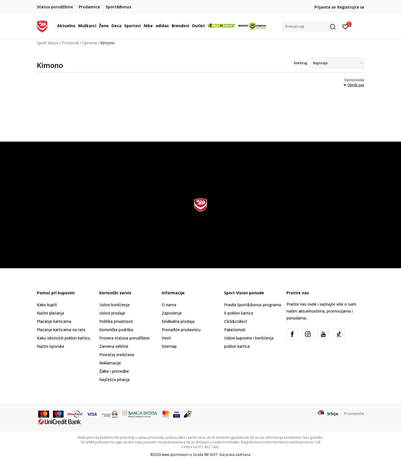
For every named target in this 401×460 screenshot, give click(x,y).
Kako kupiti (47, 304)
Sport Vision (47, 42)
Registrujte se (350, 7)
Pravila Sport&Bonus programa (252, 304)
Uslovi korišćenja (114, 304)
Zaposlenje (172, 313)
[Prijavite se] (345, 26)
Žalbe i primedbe (114, 371)
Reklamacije (110, 363)
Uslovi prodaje (112, 313)
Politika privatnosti (116, 321)
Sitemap (169, 346)
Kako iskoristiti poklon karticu (63, 338)
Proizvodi (70, 42)
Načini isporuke (50, 346)
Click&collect (235, 321)
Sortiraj (300, 62)
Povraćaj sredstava (116, 354)
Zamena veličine (113, 346)
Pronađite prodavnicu (181, 329)
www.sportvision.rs (177, 454)
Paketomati (234, 329)
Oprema (89, 42)
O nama (169, 304)
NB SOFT (211, 454)
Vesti (166, 338)
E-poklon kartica (238, 313)
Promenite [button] (354, 413)
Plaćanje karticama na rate (61, 329)
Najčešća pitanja (114, 379)
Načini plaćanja (50, 313)
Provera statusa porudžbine (124, 338)
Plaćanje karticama (54, 321)
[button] (310, 26)
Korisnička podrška (116, 329)
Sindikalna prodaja (178, 321)
